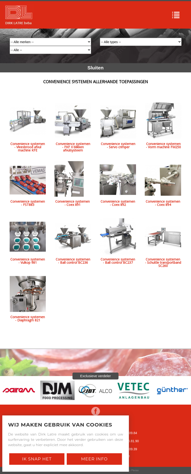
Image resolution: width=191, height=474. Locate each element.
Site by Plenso (131, 470)
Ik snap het (37, 459)
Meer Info (94, 459)
